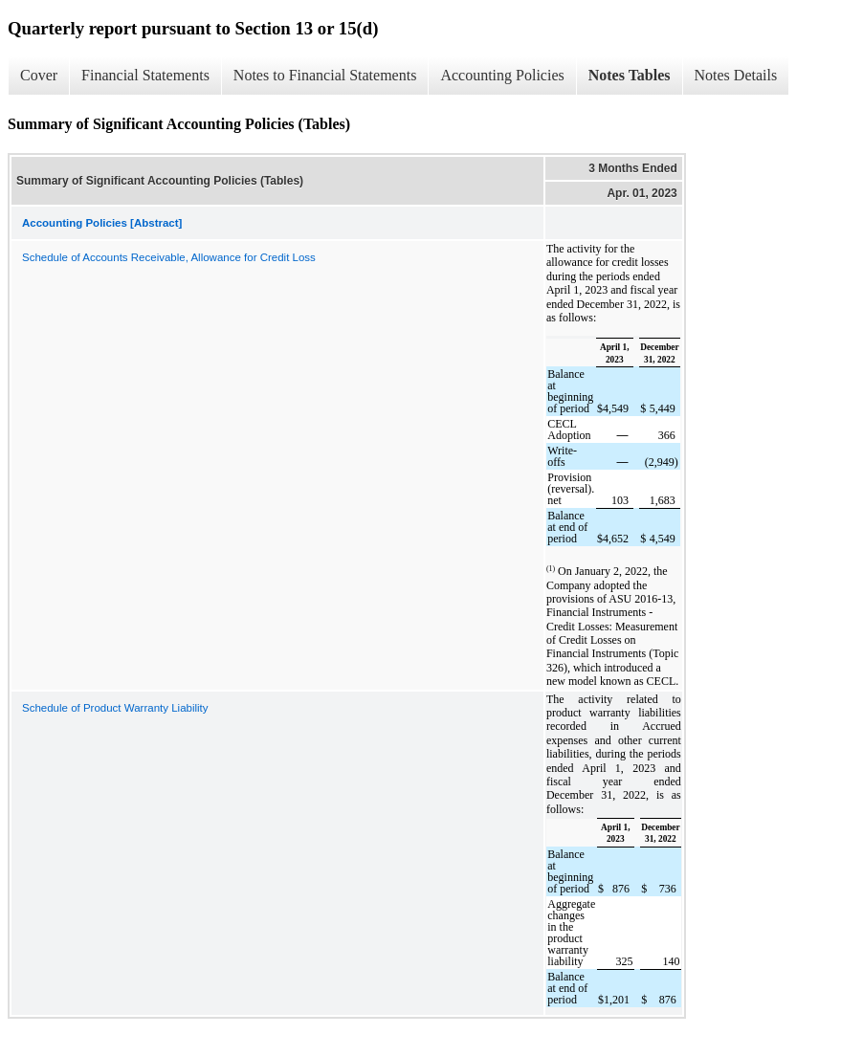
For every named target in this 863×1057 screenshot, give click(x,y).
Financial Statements (145, 75)
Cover (38, 75)
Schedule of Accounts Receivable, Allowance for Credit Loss (169, 257)
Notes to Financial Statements (325, 75)
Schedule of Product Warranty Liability (115, 708)
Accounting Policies (502, 75)
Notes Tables (629, 75)
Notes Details (736, 75)
